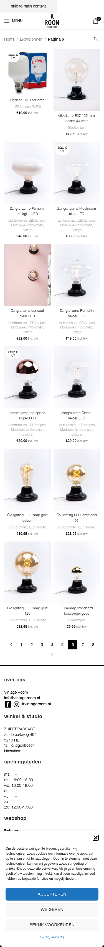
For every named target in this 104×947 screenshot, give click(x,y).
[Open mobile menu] (13, 20)
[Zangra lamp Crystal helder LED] (77, 377)
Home (9, 39)
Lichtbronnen (31, 39)
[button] (95, 837)
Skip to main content (28, 6)
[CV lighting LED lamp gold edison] (27, 480)
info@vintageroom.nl (22, 698)
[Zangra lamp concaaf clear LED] (27, 275)
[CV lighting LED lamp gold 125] (27, 573)
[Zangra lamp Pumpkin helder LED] (77, 275)
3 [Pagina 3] (42, 644)
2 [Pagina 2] (32, 644)
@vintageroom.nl (36, 704)
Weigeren (52, 909)
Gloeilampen (76, 127)
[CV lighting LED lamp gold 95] (77, 480)
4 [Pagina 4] (52, 644)
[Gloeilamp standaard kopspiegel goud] (77, 573)
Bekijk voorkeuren (52, 924)
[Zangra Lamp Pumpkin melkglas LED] (27, 173)
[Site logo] (52, 20)
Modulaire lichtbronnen (27, 225)
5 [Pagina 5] (62, 644)
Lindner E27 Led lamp (27, 100)
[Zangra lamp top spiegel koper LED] (27, 377)
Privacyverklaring (52, 937)
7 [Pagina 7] (83, 644)
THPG (36, 107)
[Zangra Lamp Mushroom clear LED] (77, 173)
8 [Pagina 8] (93, 644)
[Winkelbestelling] (96, 39)
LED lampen (22, 107)
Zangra (27, 230)
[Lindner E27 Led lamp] (27, 72)
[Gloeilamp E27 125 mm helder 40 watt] (77, 80)
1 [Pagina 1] (21, 644)
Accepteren (52, 894)
